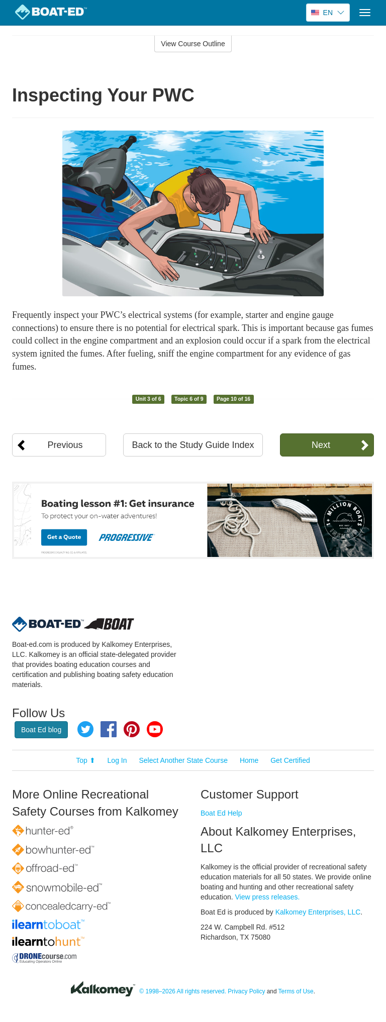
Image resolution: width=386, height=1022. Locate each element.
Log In (117, 760)
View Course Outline (193, 44)
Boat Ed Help (221, 813)
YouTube (155, 729)
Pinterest (132, 729)
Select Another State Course (183, 760)
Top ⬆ (85, 760)
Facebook (109, 729)
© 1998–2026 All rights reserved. (182, 991)
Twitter (85, 729)
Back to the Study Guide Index (193, 445)
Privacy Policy (246, 991)
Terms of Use (296, 991)
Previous (65, 445)
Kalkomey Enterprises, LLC (318, 912)
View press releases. (267, 897)
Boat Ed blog (41, 730)
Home (249, 760)
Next (321, 445)
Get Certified (290, 760)
